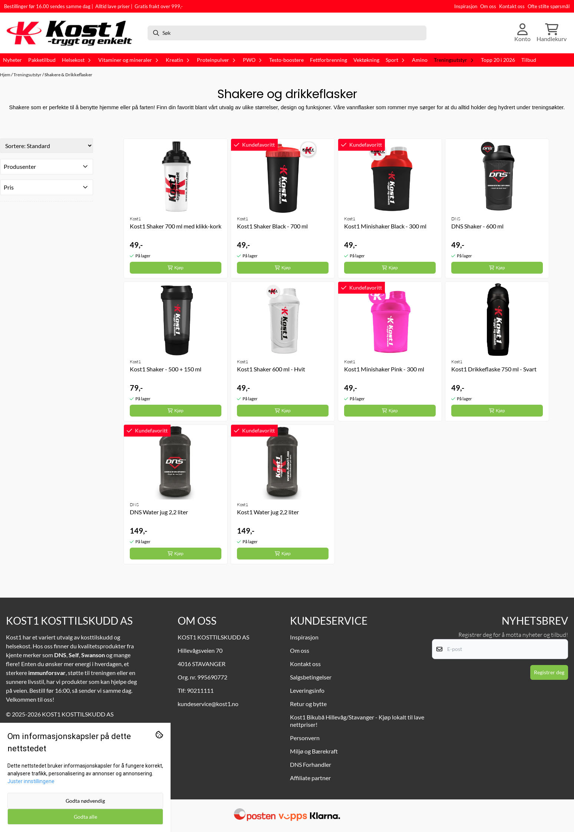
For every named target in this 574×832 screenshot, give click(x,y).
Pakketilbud (42, 60)
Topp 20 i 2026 (498, 60)
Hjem (5, 74)
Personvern (305, 737)
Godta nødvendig (85, 801)
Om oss (488, 6)
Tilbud (528, 60)
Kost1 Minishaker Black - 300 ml (385, 226)
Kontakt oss (512, 6)
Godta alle (85, 816)
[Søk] (287, 33)
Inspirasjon (465, 6)
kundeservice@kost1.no (208, 703)
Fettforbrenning (328, 60)
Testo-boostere (286, 60)
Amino (420, 60)
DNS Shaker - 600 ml (477, 226)
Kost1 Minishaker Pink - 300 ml (384, 368)
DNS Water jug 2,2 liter (159, 511)
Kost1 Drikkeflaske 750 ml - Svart (494, 368)
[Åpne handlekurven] (552, 33)
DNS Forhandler (310, 764)
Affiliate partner (310, 777)
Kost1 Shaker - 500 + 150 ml (165, 368)
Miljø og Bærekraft (314, 751)
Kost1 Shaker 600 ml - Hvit (271, 368)
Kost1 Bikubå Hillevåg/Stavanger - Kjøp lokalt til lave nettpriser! (357, 721)
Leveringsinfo (307, 690)
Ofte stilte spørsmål (549, 6)
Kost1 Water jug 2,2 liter (268, 511)
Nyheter (12, 60)
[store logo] (72, 33)
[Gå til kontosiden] (522, 33)
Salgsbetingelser (310, 677)
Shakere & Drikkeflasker (68, 74)
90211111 (200, 690)
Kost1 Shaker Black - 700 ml (272, 226)
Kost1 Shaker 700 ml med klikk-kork (175, 226)
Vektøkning (366, 60)
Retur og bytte (308, 703)
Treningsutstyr (27, 74)
